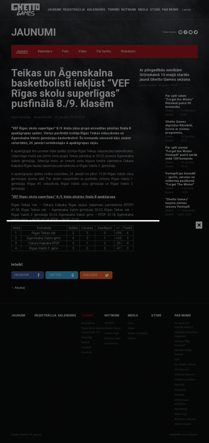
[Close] (199, 225)
